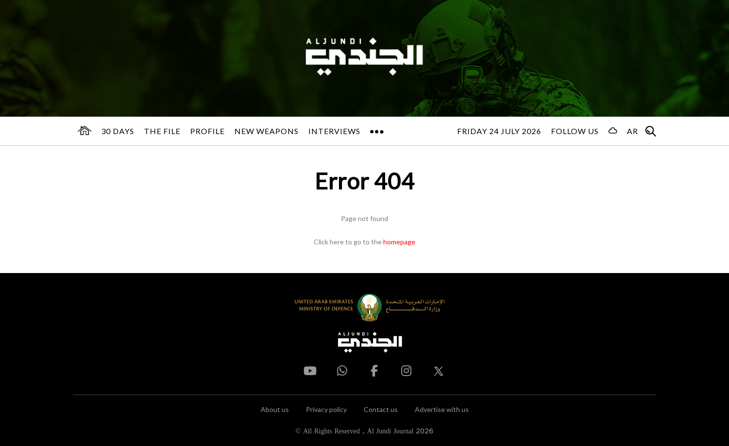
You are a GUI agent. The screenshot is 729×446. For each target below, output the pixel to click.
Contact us (381, 409)
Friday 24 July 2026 (499, 131)
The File (162, 131)
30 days (117, 131)
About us (275, 409)
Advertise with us (442, 409)
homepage (399, 242)
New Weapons (266, 131)
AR (632, 131)
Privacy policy (326, 409)
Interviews (334, 131)
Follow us (575, 131)
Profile (207, 131)
